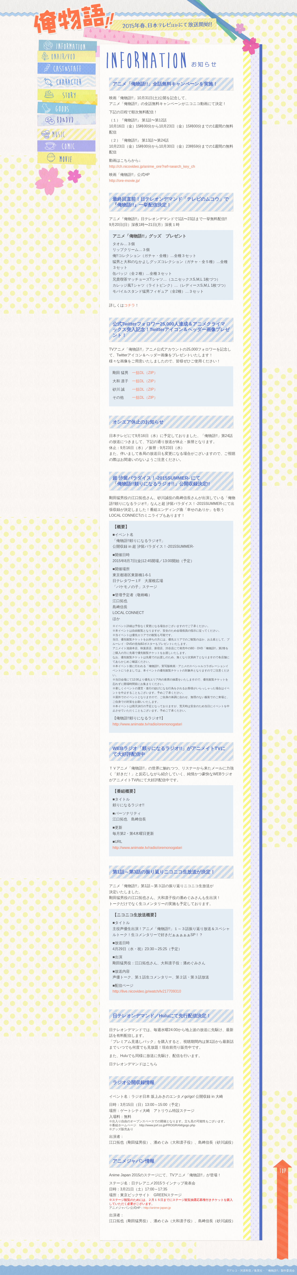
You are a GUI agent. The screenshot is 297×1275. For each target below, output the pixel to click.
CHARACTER (66, 82)
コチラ (129, 305)
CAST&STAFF (66, 68)
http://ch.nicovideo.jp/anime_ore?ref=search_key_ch (152, 166)
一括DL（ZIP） (144, 373)
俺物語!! (73, 18)
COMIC (66, 146)
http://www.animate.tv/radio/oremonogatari (147, 724)
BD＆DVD (66, 119)
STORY (66, 95)
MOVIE (66, 158)
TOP (282, 1217)
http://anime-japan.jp (157, 1207)
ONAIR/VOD (66, 56)
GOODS (66, 108)
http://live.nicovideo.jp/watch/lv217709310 (147, 991)
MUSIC (66, 134)
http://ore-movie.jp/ (124, 181)
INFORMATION (67, 46)
